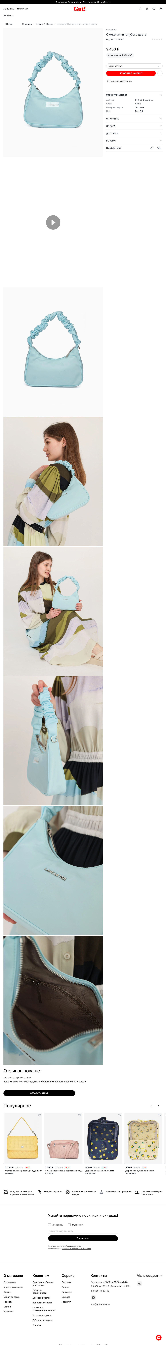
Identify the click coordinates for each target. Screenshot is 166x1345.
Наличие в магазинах (121, 81)
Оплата (110, 126)
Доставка (112, 133)
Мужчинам (22, 9)
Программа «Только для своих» (43, 1284)
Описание (112, 118)
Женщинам (8, 9)
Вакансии (8, 1311)
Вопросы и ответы (42, 1302)
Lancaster (111, 29)
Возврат (111, 140)
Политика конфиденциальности (44, 1309)
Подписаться (83, 1238)
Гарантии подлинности (39, 1291)
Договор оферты (41, 1298)
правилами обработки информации (76, 1249)
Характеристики (116, 95)
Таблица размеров (42, 1320)
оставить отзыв (39, 1093)
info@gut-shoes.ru (100, 1304)
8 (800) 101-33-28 (100, 1286)
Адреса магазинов (13, 1287)
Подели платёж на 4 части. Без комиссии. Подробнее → (83, 2)
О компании (9, 1282)
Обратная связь (11, 1297)
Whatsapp (157, 1336)
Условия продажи (42, 1315)
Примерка (67, 1292)
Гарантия (66, 1302)
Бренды (37, 1325)
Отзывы (7, 1292)
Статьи (7, 1306)
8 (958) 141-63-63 (100, 1290)
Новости (7, 1302)
